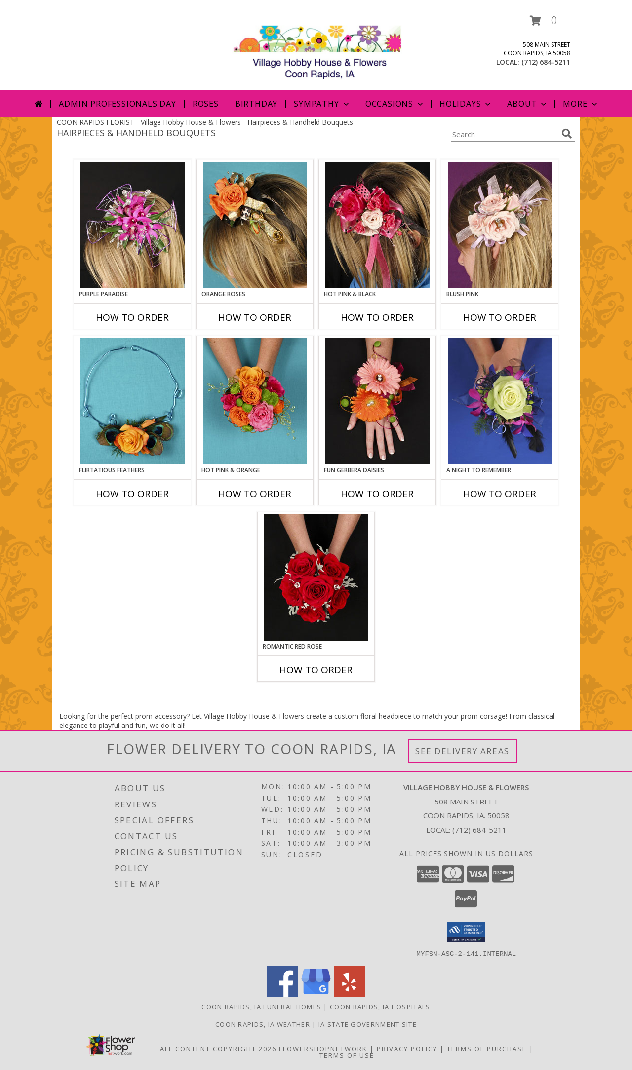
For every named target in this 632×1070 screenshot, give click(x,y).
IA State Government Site (367, 1023)
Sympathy (322, 103)
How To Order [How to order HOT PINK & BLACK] (377, 317)
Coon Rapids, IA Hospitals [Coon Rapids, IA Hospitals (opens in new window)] (380, 1006)
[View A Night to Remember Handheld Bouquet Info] (500, 401)
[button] (543, 20)
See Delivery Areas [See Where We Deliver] (462, 751)
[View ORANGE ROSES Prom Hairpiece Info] (255, 225)
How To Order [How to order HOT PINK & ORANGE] (254, 493)
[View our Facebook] (282, 994)
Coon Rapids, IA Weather (262, 1023)
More (581, 103)
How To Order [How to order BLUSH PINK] (499, 317)
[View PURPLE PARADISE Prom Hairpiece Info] (132, 225)
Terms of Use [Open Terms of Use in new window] (346, 1054)
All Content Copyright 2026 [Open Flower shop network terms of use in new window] (218, 1048)
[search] (567, 133)
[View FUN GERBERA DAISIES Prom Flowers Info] (377, 401)
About (528, 103)
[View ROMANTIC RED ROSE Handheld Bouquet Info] (316, 577)
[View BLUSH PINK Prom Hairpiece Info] (500, 225)
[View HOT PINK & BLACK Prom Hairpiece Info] (377, 225)
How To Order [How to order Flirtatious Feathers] (132, 493)
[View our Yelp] (349, 994)
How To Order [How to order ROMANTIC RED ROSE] (316, 669)
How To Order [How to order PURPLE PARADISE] (132, 317)
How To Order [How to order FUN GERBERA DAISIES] (377, 493)
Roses (206, 103)
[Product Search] (504, 134)
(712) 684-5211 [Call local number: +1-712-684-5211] (545, 62)
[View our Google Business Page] (316, 994)
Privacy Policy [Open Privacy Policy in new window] (407, 1048)
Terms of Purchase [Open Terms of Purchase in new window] (487, 1048)
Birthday (256, 103)
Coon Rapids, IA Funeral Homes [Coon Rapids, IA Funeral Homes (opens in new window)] (261, 1006)
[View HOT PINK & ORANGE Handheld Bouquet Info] (255, 401)
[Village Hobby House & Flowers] (320, 50)
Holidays (466, 103)
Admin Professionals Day (117, 103)
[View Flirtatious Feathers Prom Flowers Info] (132, 401)
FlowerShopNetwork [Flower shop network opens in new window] (323, 1048)
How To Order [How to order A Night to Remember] (499, 493)
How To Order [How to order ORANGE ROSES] (254, 317)
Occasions (395, 103)
